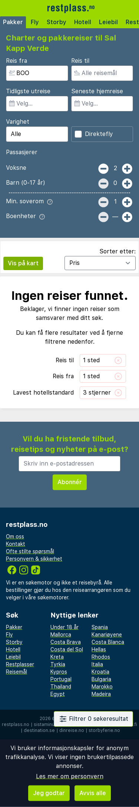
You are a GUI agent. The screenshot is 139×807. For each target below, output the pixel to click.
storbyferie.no (104, 730)
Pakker (13, 22)
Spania (100, 627)
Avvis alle (92, 793)
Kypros (58, 672)
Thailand (60, 687)
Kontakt (15, 544)
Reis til (80, 60)
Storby (56, 22)
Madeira (101, 694)
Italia (97, 664)
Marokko (102, 687)
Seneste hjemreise (97, 91)
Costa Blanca (108, 642)
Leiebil (108, 22)
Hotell (82, 22)
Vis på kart (23, 263)
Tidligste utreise (28, 91)
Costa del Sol (66, 649)
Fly (35, 22)
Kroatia (100, 672)
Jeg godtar (49, 793)
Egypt (57, 694)
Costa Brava (65, 642)
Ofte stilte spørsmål (30, 551)
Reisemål (16, 672)
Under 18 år (64, 627)
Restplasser (20, 664)
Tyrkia (57, 664)
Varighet (17, 121)
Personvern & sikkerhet (34, 559)
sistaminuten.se (51, 724)
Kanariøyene (107, 635)
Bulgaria (101, 679)
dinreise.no (71, 730)
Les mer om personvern (69, 776)
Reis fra (16, 60)
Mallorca (60, 635)
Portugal (61, 679)
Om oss (15, 536)
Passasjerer (21, 152)
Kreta (57, 657)
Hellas (99, 649)
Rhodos (101, 657)
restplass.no (15, 724)
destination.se (39, 730)
